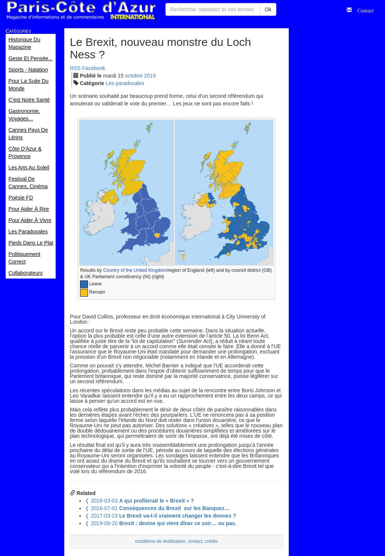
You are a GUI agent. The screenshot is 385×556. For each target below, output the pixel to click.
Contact (363, 10)
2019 (150, 76)
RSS (75, 68)
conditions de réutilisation (160, 541)
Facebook (93, 68)
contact (195, 541)
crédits (211, 541)
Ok (268, 9)
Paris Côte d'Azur (81, 10)
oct (133, 76)
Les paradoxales (125, 83)
